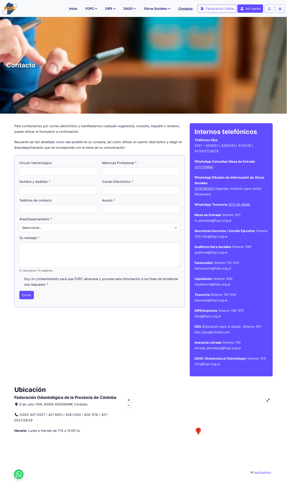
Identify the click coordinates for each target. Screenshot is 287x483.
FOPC (89, 9)
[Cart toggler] (280, 8)
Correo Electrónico (118, 182)
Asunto (108, 200)
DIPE (108, 9)
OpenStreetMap (262, 472)
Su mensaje (29, 238)
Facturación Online (217, 9)
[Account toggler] (269, 8)
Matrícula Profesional (119, 163)
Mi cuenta (250, 9)
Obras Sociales (155, 9)
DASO (128, 9)
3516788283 (204, 189)
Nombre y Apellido (34, 182)
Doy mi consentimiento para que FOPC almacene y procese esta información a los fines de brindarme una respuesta (101, 281)
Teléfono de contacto (35, 200)
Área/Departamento (35, 219)
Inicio (73, 9)
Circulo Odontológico (35, 163)
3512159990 (204, 167)
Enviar (26, 295)
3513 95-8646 (239, 205)
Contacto (185, 9)
